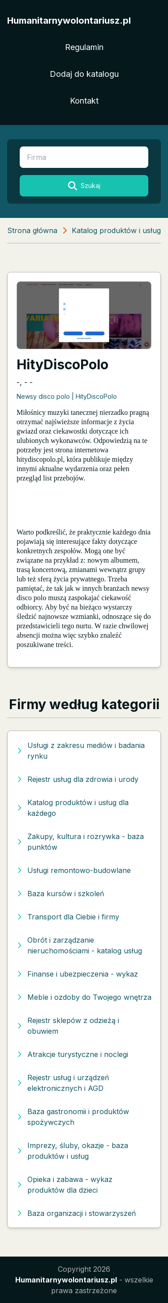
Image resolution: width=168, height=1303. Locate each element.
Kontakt (84, 100)
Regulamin (84, 47)
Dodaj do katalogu (84, 74)
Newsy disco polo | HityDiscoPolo (67, 396)
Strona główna (32, 230)
